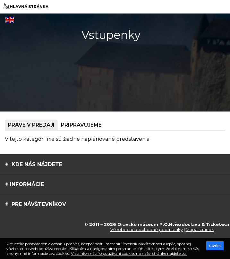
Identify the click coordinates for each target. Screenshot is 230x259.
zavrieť (215, 246)
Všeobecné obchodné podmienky (146, 229)
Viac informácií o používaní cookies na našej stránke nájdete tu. (129, 253)
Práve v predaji (31, 125)
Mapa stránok (200, 229)
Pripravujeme (81, 125)
